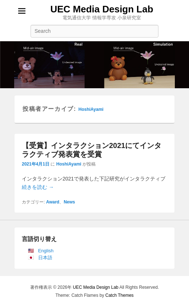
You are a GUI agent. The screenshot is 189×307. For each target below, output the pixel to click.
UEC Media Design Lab (101, 9)
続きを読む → (38, 187)
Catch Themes (119, 295)
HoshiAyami (91, 109)
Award (52, 202)
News (69, 202)
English (46, 250)
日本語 (45, 257)
